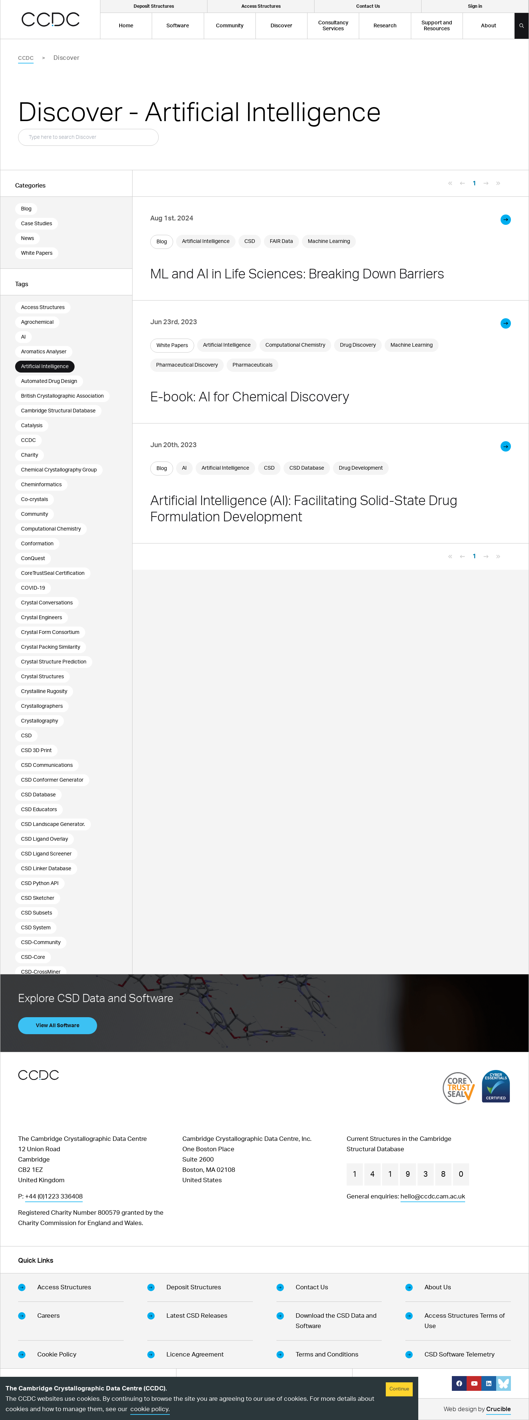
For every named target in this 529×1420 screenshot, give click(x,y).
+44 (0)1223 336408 (54, 1196)
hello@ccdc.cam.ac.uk (433, 1196)
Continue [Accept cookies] (399, 1389)
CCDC (26, 58)
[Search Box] (88, 137)
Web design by (477, 1410)
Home (126, 25)
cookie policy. (150, 1409)
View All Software (57, 1025)
